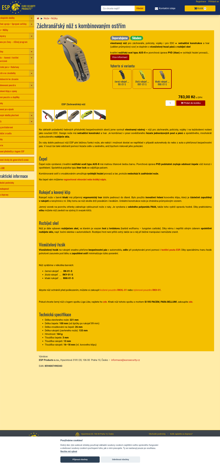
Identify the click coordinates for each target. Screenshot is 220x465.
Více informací (124, 57)
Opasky (4, 103)
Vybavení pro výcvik (9, 109)
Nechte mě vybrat (68, 451)
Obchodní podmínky (10, 182)
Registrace (201, 1)
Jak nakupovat (7, 188)
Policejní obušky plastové (12, 115)
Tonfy (3, 121)
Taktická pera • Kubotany (12, 67)
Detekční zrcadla (8, 133)
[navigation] (36, 18)
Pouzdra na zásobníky (10, 73)
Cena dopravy (7, 194)
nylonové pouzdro (152, 290)
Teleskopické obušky (10, 17)
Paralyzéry (5, 36)
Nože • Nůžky (7, 30)
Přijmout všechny (80, 459)
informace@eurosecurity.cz (130, 360)
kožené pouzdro (118, 290)
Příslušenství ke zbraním (12, 79)
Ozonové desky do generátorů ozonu (17, 159)
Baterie (4, 145)
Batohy (4, 139)
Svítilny (4, 51)
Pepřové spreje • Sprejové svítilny (16, 24)
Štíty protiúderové (9, 127)
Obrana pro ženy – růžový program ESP (16, 43)
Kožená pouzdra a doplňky (12, 97)
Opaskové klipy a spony (11, 91)
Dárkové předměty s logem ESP (15, 151)
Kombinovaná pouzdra (11, 85)
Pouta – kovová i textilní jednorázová (12, 59)
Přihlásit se (213, 1)
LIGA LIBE (5, 168)
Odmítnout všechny (120, 459)
